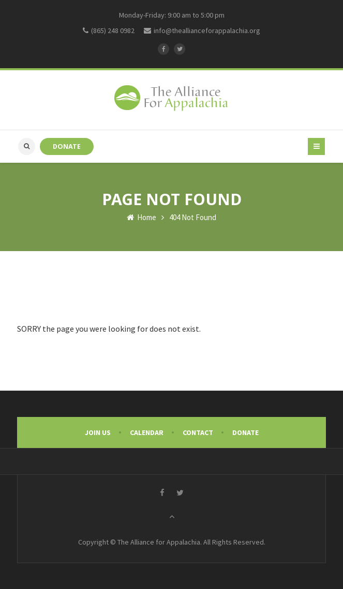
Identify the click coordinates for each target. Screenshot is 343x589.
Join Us (98, 432)
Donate (245, 432)
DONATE (67, 146)
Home (141, 217)
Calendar (146, 432)
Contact (198, 432)
